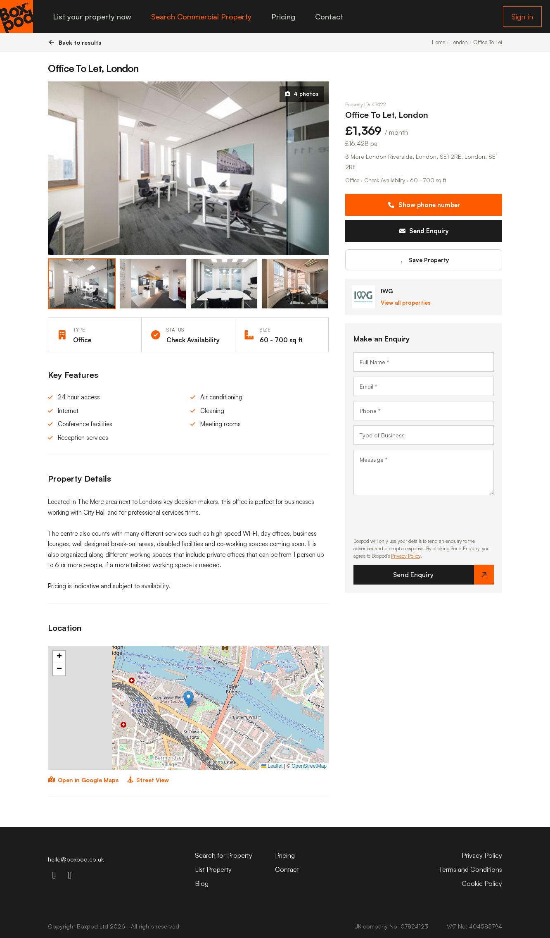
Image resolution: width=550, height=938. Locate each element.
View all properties (406, 302)
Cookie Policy (482, 883)
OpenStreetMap (309, 766)
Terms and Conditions (470, 869)
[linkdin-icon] (70, 875)
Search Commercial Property (201, 16)
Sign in (522, 16)
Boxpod (87, 926)
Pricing (283, 16)
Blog (202, 883)
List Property (213, 869)
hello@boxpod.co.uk (76, 859)
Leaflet (271, 766)
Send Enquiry (423, 231)
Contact (329, 16)
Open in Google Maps (83, 779)
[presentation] (416, 516)
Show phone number (423, 205)
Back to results (74, 42)
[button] (188, 699)
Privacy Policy (405, 556)
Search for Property (223, 855)
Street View (148, 779)
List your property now (92, 16)
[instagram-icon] (54, 875)
